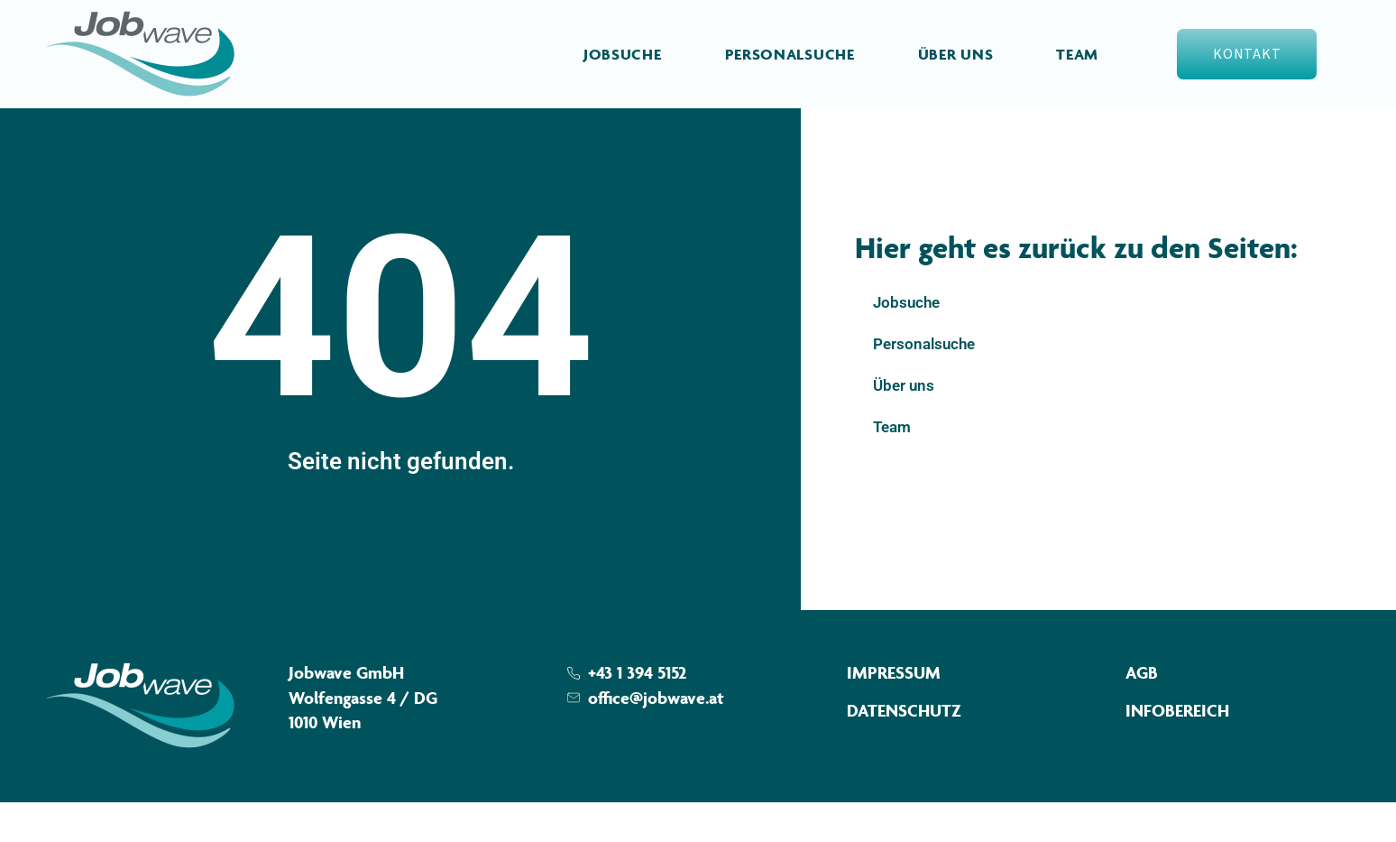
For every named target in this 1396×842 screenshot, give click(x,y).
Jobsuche (622, 54)
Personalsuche (790, 54)
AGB (1141, 712)
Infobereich (1177, 750)
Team (1077, 54)
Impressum (894, 712)
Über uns (956, 54)
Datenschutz (904, 750)
